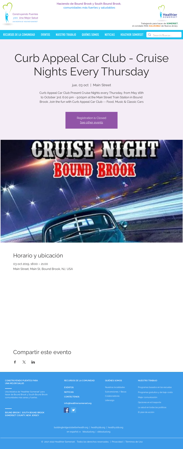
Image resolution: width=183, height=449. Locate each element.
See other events (91, 122)
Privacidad (117, 441)
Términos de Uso (134, 441)
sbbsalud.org (103, 431)
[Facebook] (66, 410)
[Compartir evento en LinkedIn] (33, 362)
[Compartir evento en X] (24, 362)
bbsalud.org (88, 431)
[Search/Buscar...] (163, 35)
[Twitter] (73, 410)
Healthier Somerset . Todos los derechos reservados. (82, 441)
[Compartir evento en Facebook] (15, 362)
